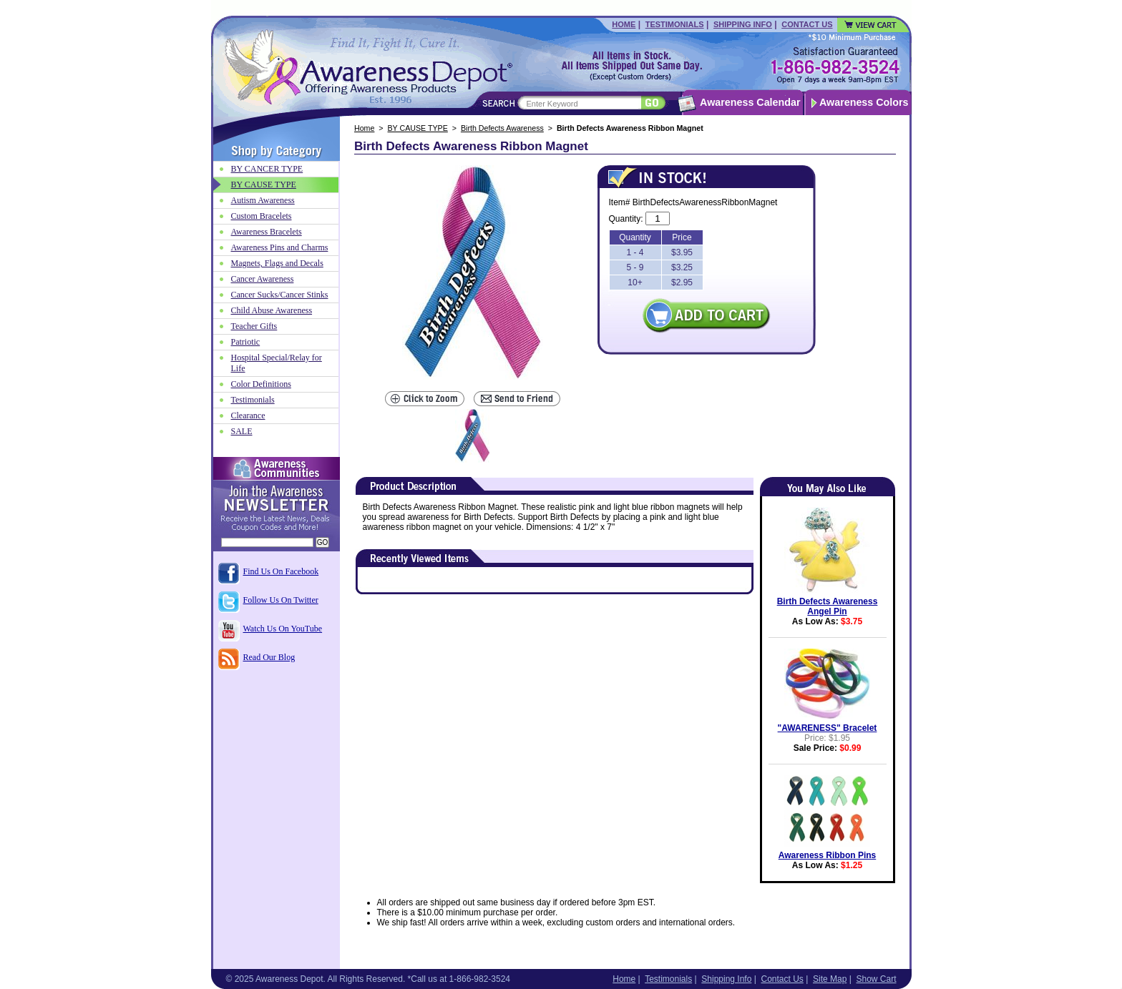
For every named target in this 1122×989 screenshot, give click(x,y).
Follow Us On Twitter (280, 600)
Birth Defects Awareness (502, 128)
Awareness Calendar (750, 102)
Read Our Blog (269, 657)
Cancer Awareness (262, 279)
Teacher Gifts (254, 326)
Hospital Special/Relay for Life (276, 363)
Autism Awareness (263, 200)
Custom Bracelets (261, 216)
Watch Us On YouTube (283, 629)
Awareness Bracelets (266, 232)
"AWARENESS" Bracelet (827, 728)
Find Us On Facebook (281, 571)
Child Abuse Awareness (272, 310)
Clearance (248, 415)
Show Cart (876, 979)
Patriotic (245, 342)
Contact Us (806, 24)
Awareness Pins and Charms (279, 247)
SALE (242, 431)
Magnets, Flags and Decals (277, 263)
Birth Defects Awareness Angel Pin (827, 606)
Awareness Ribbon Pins (827, 855)
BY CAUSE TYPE (418, 128)
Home (623, 24)
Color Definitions (261, 384)
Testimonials (674, 24)
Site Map (830, 979)
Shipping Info (742, 24)
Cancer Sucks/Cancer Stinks (279, 295)
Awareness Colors (864, 102)
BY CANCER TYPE (267, 169)
